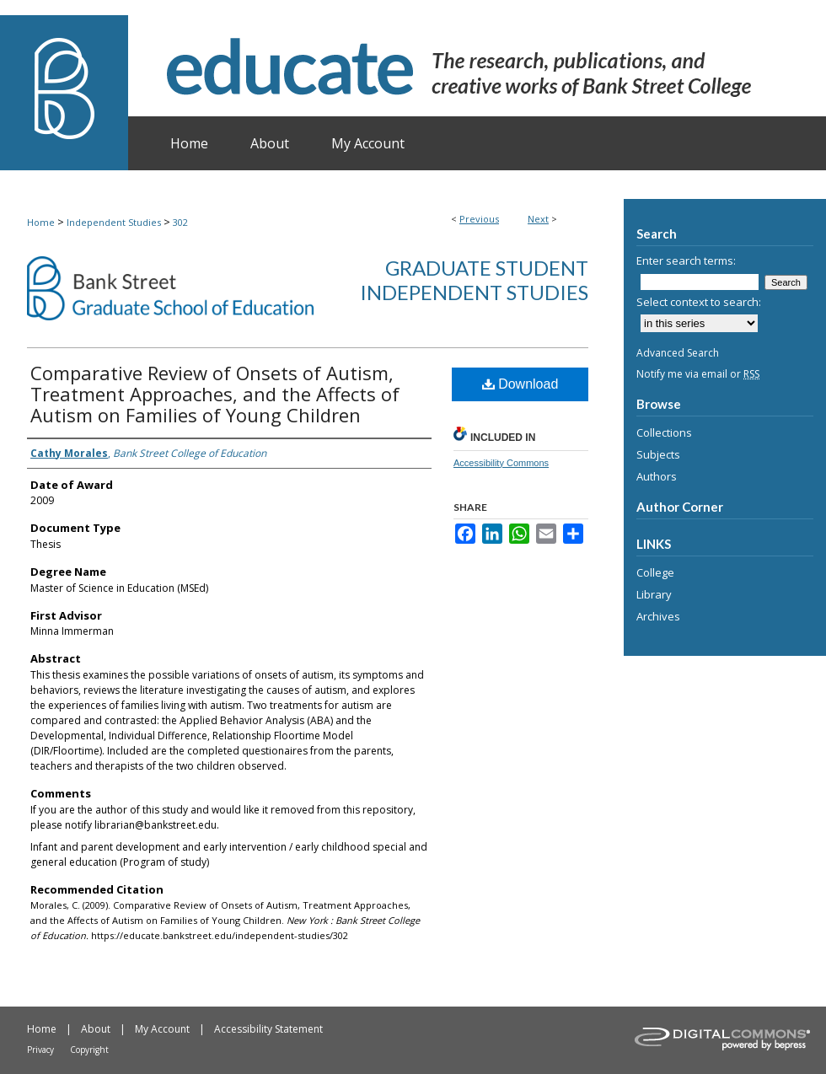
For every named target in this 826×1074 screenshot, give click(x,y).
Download (520, 384)
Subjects (658, 454)
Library (654, 594)
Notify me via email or (697, 374)
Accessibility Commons (501, 463)
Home (41, 222)
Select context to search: (698, 301)
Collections (664, 432)
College (655, 572)
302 (180, 222)
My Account (162, 1029)
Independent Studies (114, 222)
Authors (656, 476)
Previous (479, 218)
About (95, 1029)
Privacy (40, 1049)
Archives (658, 616)
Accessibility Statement (268, 1029)
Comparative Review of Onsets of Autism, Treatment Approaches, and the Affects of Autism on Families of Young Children (215, 393)
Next (538, 218)
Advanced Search (677, 353)
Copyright (89, 1049)
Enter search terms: (686, 260)
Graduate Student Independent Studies (474, 279)
